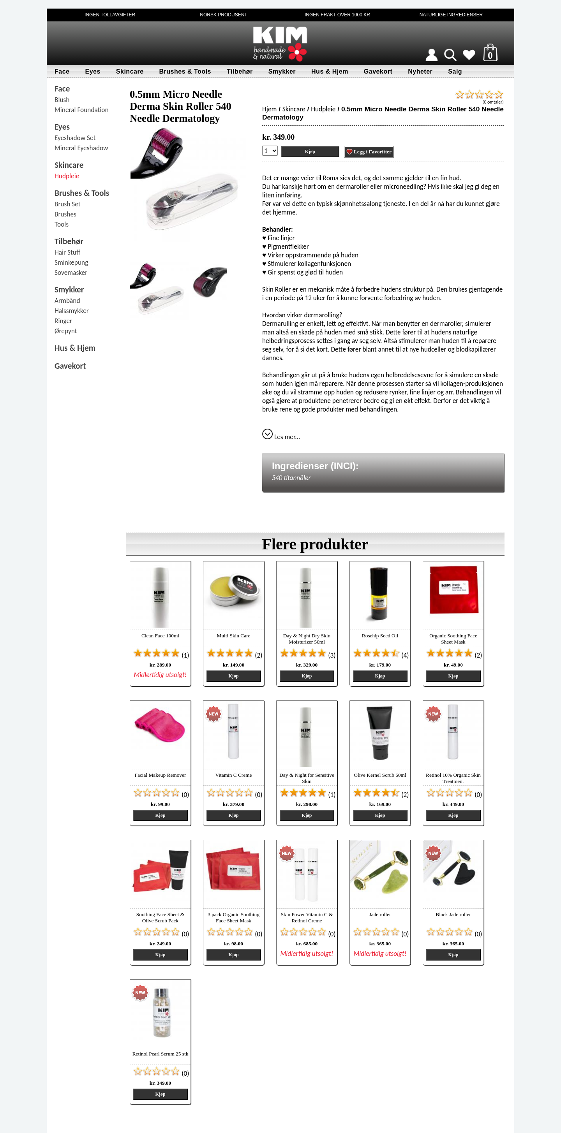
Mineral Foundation (82, 110)
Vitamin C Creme (233, 775)
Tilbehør (240, 71)
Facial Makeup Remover (160, 775)
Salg (455, 71)
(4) (381, 655)
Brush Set (68, 204)
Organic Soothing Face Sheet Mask (453, 639)
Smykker (282, 71)
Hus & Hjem (329, 71)
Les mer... (281, 437)
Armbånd (67, 300)
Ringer (63, 321)
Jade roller (380, 914)
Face (62, 71)
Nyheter (420, 71)
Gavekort (378, 71)
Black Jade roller (453, 914)
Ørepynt (66, 331)
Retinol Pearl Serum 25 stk (160, 1054)
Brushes (65, 214)
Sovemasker (71, 272)
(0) (161, 794)
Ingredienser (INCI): (315, 466)
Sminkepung (71, 262)
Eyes (92, 71)
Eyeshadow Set (75, 138)
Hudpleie (67, 176)
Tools (62, 224)
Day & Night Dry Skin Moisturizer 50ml (306, 639)
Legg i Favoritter (369, 152)
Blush (62, 99)
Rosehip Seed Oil (380, 636)
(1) (161, 655)
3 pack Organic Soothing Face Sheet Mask (233, 917)
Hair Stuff (67, 252)
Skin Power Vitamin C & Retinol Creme (307, 917)
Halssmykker (72, 310)
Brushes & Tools (185, 71)
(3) (307, 655)
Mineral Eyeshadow (81, 148)
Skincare (130, 71)
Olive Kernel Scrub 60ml (380, 775)
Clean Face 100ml (160, 636)
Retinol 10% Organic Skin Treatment (453, 778)
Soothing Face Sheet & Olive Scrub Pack (160, 917)
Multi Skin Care (234, 636)
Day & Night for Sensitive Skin (306, 778)
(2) (234, 655)
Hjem (269, 109)
